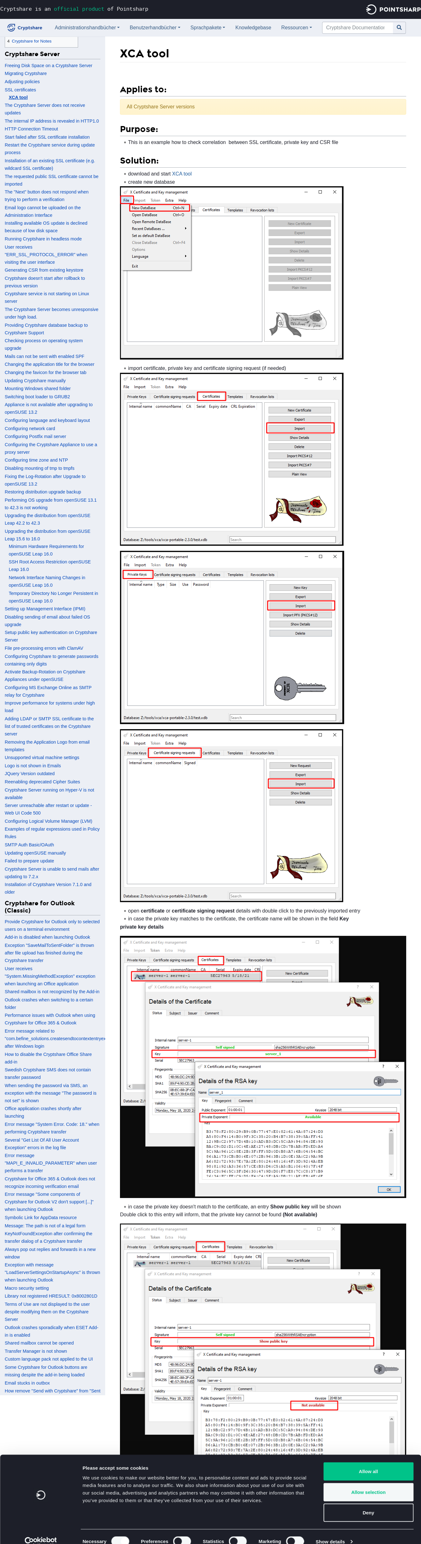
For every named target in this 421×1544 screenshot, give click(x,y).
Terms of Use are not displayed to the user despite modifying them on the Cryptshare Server (47, 1312)
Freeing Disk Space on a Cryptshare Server (48, 65)
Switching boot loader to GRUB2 (37, 396)
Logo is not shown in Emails (33, 765)
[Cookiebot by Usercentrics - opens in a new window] (40, 1531)
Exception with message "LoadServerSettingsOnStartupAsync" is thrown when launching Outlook (52, 1272)
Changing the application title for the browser (49, 364)
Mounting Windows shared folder (38, 388)
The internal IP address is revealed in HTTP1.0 (52, 121)
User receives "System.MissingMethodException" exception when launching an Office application (50, 976)
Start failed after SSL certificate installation (47, 137)
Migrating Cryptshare (26, 73)
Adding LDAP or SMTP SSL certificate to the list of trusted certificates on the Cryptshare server (49, 726)
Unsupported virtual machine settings (42, 757)
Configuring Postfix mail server (35, 436)
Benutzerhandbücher (153, 27)
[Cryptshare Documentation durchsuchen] (357, 28)
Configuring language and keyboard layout (47, 420)
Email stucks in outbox (27, 1383)
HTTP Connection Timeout (31, 128)
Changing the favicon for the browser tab (45, 372)
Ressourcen (294, 27)
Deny (368, 1502)
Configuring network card (30, 428)
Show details (330, 1531)
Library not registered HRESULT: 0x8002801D (51, 1296)
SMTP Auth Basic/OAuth (29, 844)
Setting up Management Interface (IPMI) (45, 608)
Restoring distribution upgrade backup (43, 491)
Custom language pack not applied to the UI (49, 1359)
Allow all (368, 1461)
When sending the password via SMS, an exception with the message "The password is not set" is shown (50, 1093)
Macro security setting (27, 1288)
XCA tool (18, 97)
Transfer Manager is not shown (36, 1351)
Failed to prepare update (29, 860)
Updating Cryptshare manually (35, 380)
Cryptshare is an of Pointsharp (74, 8)
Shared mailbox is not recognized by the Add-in (52, 991)
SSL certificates (20, 89)
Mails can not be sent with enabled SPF (44, 356)
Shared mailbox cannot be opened (39, 1342)
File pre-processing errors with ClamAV (44, 648)
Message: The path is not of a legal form (45, 1225)
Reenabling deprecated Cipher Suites (42, 781)
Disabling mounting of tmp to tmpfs (40, 468)
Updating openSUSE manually (35, 853)
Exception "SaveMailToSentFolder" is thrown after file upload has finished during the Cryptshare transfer (49, 953)
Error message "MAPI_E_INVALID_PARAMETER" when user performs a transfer (51, 1163)
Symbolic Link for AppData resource (41, 1217)
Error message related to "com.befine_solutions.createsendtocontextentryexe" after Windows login (57, 1038)
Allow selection (368, 1482)
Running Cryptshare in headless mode (43, 238)
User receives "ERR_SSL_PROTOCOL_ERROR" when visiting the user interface (46, 255)
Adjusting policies (22, 81)
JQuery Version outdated (29, 773)
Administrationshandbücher (85, 27)
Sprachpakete (206, 27)
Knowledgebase (253, 27)
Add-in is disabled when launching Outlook (47, 937)
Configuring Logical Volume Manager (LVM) (48, 821)
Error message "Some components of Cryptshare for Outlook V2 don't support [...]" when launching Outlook (49, 1202)
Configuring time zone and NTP (36, 460)
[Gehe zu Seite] (399, 28)
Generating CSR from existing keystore (44, 270)
